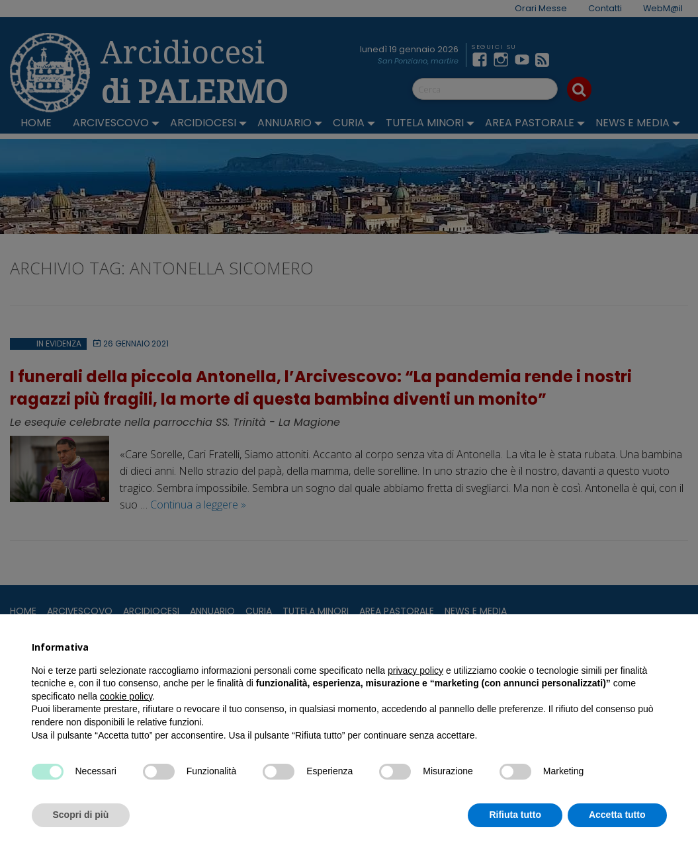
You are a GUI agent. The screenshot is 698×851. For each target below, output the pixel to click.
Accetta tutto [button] (617, 814)
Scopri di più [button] (81, 814)
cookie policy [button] (126, 696)
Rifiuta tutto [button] (515, 814)
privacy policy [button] (415, 670)
